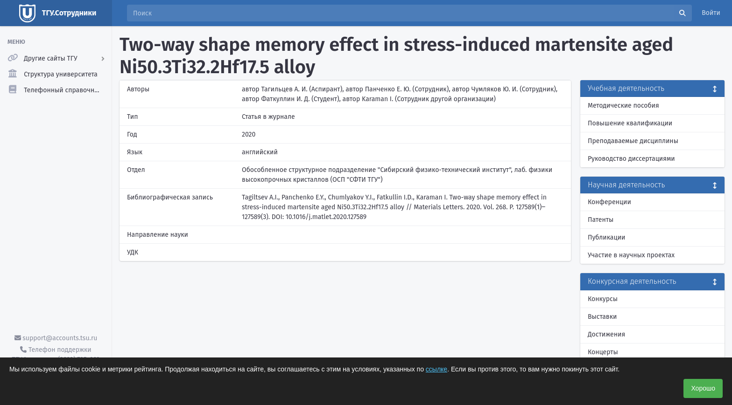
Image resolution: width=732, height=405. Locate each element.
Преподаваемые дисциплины (633, 141)
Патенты (600, 220)
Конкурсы (603, 299)
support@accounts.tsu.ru (56, 338)
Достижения (606, 334)
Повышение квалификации (630, 123)
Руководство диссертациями (631, 159)
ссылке (436, 369)
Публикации (606, 237)
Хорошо (703, 388)
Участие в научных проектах (631, 255)
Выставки (602, 317)
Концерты (603, 352)
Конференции (609, 202)
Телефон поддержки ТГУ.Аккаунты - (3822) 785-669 (55, 355)
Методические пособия (623, 106)
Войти (711, 13)
